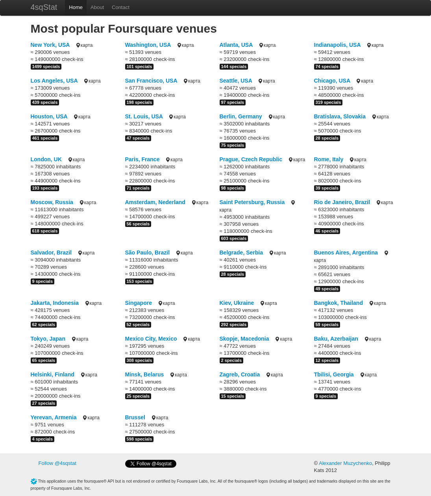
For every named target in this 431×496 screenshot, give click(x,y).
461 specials (45, 138)
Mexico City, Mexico (151, 339)
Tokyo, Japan (48, 339)
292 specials (234, 324)
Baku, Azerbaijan (336, 339)
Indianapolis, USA (337, 45)
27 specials (43, 403)
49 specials (327, 288)
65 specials (43, 360)
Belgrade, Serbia (241, 252)
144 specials (234, 66)
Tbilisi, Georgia (334, 374)
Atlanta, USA (236, 45)
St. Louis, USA (144, 116)
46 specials (327, 231)
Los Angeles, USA (54, 80)
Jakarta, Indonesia (55, 303)
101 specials (139, 66)
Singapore (138, 303)
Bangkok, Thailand (338, 303)
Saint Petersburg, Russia (252, 202)
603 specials (234, 238)
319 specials (328, 102)
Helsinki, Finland (52, 374)
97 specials (232, 102)
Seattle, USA (236, 80)
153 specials (139, 281)
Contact (120, 7)
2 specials (231, 360)
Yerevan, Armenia (54, 417)
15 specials (232, 396)
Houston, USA (49, 116)
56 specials (138, 223)
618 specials (45, 231)
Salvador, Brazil (51, 252)
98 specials (232, 188)
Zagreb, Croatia (240, 374)
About (97, 7)
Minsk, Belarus (144, 374)
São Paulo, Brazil (147, 252)
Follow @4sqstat (57, 463)
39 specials (327, 188)
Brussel (135, 417)
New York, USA (50, 45)
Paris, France (142, 159)
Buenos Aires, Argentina (346, 252)
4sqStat (44, 7)
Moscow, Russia (52, 202)
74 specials (327, 66)
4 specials (42, 439)
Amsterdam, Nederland (155, 202)
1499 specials (46, 66)
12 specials (327, 360)
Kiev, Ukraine (237, 303)
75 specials (232, 145)
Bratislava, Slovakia (340, 116)
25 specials (138, 396)
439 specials (45, 102)
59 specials (327, 324)
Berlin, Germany (241, 116)
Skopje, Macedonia (244, 339)
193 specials (45, 188)
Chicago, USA (332, 80)
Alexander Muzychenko (345, 463)
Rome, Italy (329, 159)
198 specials (139, 102)
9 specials (42, 281)
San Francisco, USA (151, 80)
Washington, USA (148, 45)
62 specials (43, 324)
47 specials (138, 138)
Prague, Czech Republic (251, 159)
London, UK (46, 159)
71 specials (138, 188)
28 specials (327, 138)
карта (84, 45)
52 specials (138, 324)
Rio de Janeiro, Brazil (342, 202)
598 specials (139, 439)
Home (76, 7)
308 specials (139, 360)
